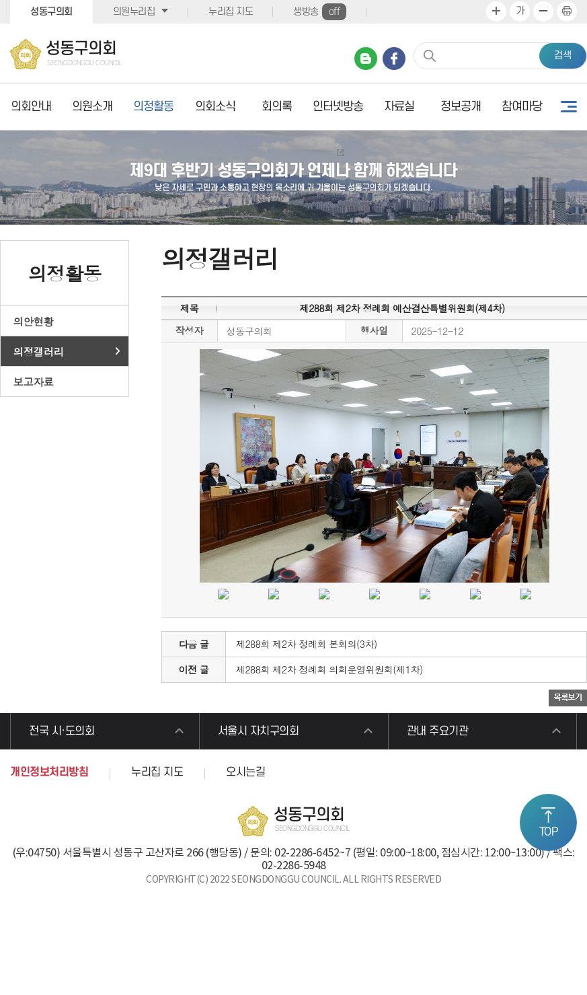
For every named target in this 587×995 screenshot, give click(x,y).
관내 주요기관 (438, 731)
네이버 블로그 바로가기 (365, 58)
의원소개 (92, 106)
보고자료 (33, 381)
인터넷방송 (338, 106)
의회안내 (31, 106)
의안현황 (33, 321)
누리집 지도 (230, 11)
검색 (563, 55)
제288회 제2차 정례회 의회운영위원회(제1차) (329, 669)
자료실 (399, 106)
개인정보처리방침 (49, 772)
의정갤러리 (38, 351)
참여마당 (522, 106)
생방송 (319, 11)
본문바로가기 (0, 0)
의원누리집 (134, 11)
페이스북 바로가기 (394, 58)
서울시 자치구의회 (258, 731)
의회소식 (215, 106)
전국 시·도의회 (61, 731)
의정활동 (153, 106)
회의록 (277, 106)
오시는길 (245, 772)
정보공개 (460, 106)
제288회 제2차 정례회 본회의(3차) (306, 644)
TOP (548, 832)
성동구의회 (51, 11)
